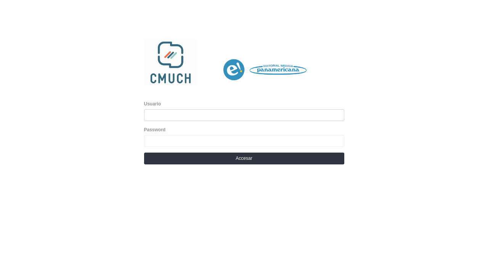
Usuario (152, 104)
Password (155, 129)
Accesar (244, 158)
